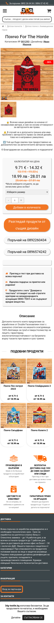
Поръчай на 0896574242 (27, 252)
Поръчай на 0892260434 (27, 240)
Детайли (15, 617)
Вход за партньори (11, 589)
